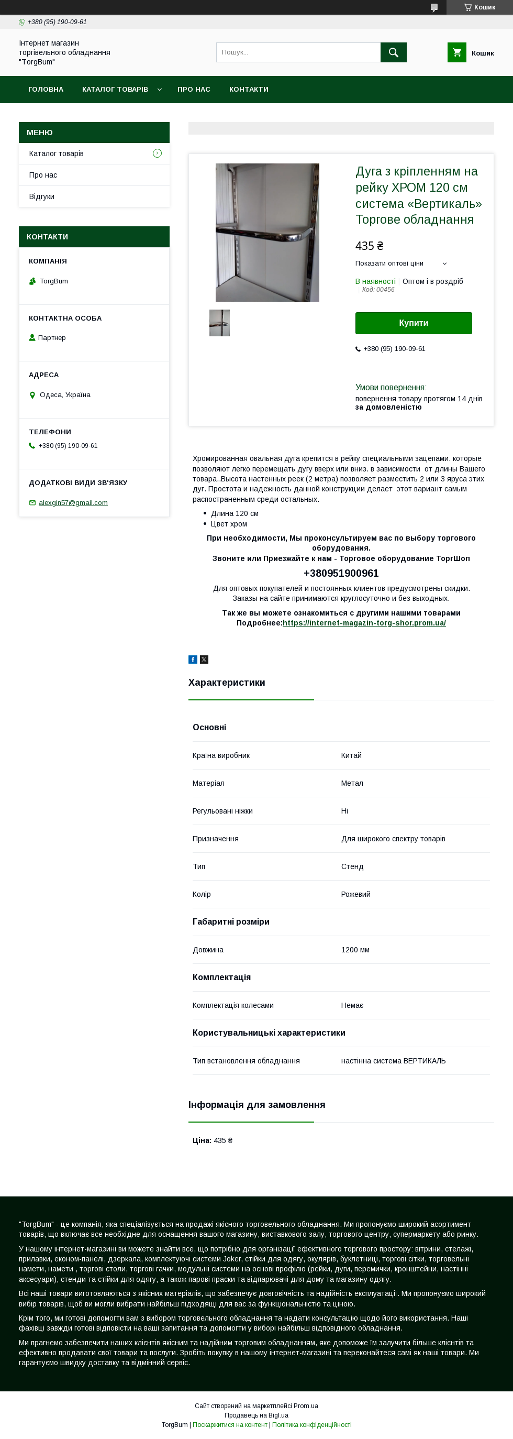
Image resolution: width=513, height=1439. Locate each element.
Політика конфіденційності (312, 1425)
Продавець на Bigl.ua (256, 1415)
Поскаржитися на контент (230, 1425)
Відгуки (41, 196)
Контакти (249, 89)
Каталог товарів (115, 89)
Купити (414, 322)
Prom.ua (306, 1406)
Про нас (193, 89)
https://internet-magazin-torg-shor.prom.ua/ (364, 623)
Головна (45, 89)
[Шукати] (394, 52)
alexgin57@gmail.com (73, 503)
